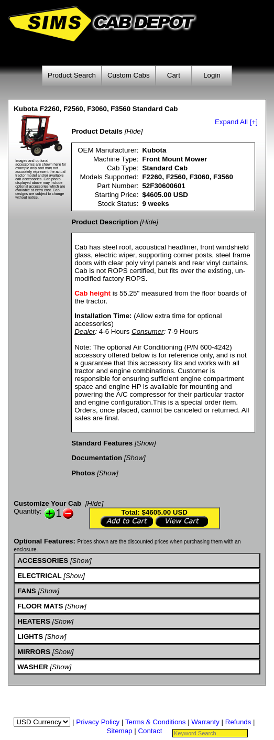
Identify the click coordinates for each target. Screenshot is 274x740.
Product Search (72, 75)
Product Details (97, 131)
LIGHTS (30, 636)
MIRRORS (33, 652)
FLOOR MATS (40, 606)
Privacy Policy (97, 722)
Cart (173, 75)
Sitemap (120, 731)
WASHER (32, 667)
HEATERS (33, 621)
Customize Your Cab (47, 503)
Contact (150, 731)
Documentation (96, 458)
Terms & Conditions (155, 722)
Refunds (238, 722)
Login (212, 75)
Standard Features (102, 443)
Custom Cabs (128, 75)
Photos (83, 473)
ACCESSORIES (42, 560)
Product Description (104, 222)
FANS (26, 591)
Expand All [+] (236, 122)
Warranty (205, 722)
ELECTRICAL (39, 576)
